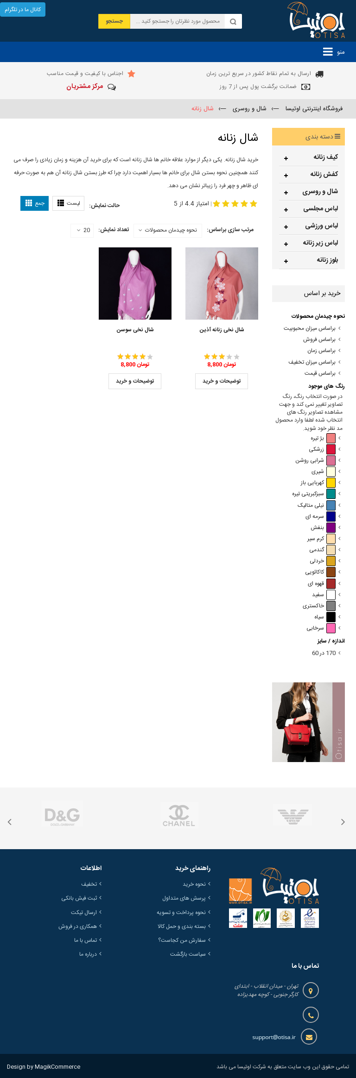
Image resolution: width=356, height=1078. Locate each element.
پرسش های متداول (184, 898)
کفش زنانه (324, 174)
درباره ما (88, 954)
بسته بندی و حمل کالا (182, 926)
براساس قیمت (320, 374)
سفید (324, 595)
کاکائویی (320, 572)
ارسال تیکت (84, 912)
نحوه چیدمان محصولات (171, 230)
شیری (324, 472)
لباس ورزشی (321, 226)
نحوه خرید (194, 884)
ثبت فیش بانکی (79, 898)
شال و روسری (320, 191)
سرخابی (321, 628)
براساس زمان (321, 351)
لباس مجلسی (320, 208)
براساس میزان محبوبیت (310, 329)
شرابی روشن (315, 461)
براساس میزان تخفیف (312, 362)
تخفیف (89, 884)
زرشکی (322, 450)
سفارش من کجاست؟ (182, 940)
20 (83, 231)
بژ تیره (323, 438)
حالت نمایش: (104, 205)
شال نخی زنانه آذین (221, 329)
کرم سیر (321, 539)
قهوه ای (322, 584)
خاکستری (319, 606)
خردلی (323, 561)
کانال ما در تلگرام (23, 9)
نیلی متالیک (317, 506)
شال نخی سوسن (135, 329)
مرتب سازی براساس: (230, 229)
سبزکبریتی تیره (314, 494)
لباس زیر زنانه (320, 243)
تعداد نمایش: (113, 229)
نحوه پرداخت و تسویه (181, 912)
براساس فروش (319, 340)
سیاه (325, 617)
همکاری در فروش (77, 926)
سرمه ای (320, 517)
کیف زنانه (326, 157)
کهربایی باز (318, 483)
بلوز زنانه (327, 260)
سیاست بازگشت (188, 954)
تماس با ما (85, 940)
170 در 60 (324, 653)
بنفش (323, 528)
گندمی (322, 550)
